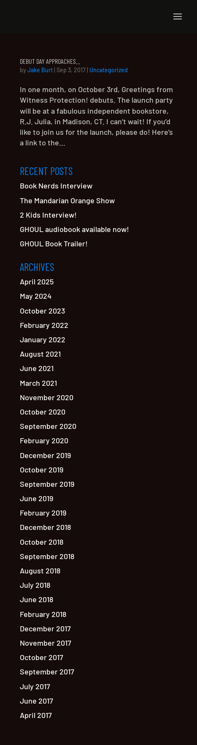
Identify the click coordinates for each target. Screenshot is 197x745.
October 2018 (41, 541)
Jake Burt (40, 70)
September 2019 (47, 483)
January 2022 (42, 339)
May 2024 (35, 295)
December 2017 (45, 628)
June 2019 (36, 498)
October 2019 (41, 469)
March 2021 (38, 383)
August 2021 (40, 353)
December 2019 (45, 455)
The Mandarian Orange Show (67, 200)
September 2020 (48, 426)
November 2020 (46, 397)
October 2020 (42, 411)
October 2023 (42, 310)
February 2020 (44, 440)
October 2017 (41, 657)
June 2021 (37, 368)
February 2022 (44, 325)
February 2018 (43, 614)
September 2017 (47, 671)
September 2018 (47, 556)
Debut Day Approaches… (50, 61)
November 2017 (45, 642)
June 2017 (36, 700)
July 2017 (35, 686)
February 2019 (43, 512)
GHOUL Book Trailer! (54, 243)
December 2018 (45, 527)
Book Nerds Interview (56, 185)
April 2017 (36, 715)
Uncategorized (108, 70)
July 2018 (35, 584)
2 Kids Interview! (48, 214)
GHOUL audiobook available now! (74, 229)
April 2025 (37, 281)
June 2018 (36, 599)
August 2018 (40, 570)
